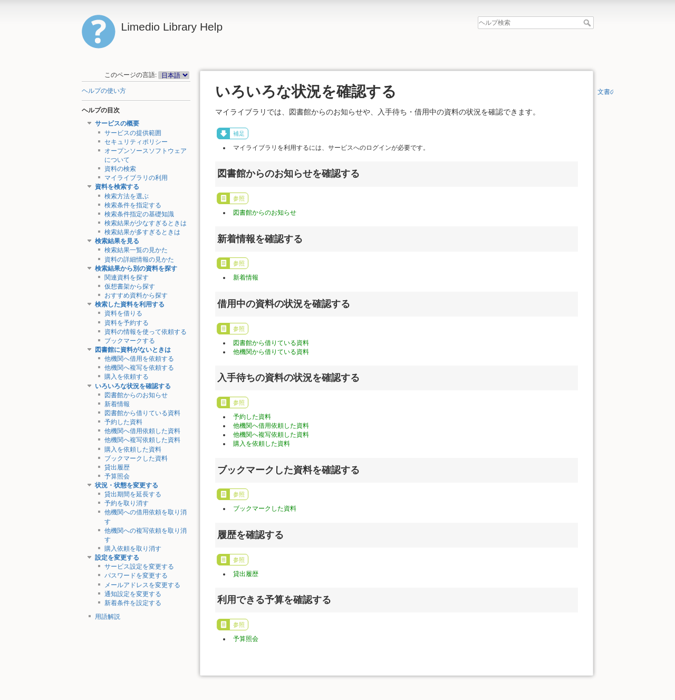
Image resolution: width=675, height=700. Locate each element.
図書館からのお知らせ (136, 395)
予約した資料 (123, 422)
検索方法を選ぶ (126, 196)
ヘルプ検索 (588, 22)
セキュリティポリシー (136, 142)
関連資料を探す (126, 277)
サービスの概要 (117, 123)
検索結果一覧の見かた (136, 250)
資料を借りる (123, 313)
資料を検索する (117, 186)
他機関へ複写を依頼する (139, 367)
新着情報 (117, 404)
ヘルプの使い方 (104, 90)
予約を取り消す (126, 503)
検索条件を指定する (132, 205)
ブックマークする (129, 340)
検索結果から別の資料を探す (136, 268)
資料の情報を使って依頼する (145, 331)
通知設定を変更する (132, 594)
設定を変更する (117, 557)
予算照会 (117, 476)
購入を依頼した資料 (132, 449)
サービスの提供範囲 (132, 133)
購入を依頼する (126, 376)
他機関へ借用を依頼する (139, 358)
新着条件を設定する (132, 603)
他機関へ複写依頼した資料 (142, 440)
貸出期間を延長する (132, 494)
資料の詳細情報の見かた (139, 259)
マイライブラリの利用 (136, 177)
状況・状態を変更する (126, 485)
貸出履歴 (117, 467)
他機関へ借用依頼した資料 (142, 431)
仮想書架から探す (129, 286)
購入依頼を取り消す (132, 548)
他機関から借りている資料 (271, 352)
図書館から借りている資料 (142, 413)
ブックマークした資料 (136, 458)
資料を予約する (126, 323)
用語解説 (107, 616)
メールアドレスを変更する (142, 585)
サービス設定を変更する (139, 566)
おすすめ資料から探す (136, 295)
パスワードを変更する (136, 575)
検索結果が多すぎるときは (142, 232)
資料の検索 (120, 168)
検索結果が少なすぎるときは (145, 223)
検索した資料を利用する (130, 304)
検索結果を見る (117, 241)
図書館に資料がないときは (133, 349)
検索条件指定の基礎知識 (139, 214)
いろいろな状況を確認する (133, 386)
